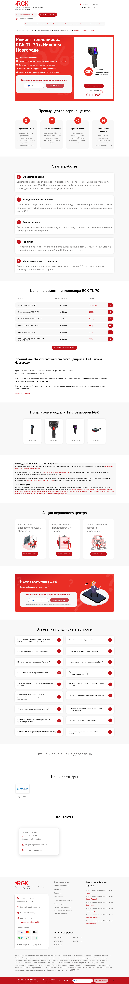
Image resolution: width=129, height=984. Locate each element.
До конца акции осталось (48, 980)
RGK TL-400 (58, 941)
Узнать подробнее (29, 554)
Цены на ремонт (93, 86)
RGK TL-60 (58, 945)
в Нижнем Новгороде (39, 8)
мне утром (87, 7)
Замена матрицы (78, 489)
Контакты (93, 24)
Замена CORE (109, 491)
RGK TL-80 (58, 937)
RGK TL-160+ (78, 941)
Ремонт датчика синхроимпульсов (55, 494)
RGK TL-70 (77, 937)
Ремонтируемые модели (63, 900)
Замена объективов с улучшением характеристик (45, 491)
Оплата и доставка (71, 24)
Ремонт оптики (38, 494)
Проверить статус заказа (26, 14)
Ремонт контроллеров (96, 491)
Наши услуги (59, 904)
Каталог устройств (43, 24)
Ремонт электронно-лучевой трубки (75, 491)
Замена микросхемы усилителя (95, 489)
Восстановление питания (23, 494)
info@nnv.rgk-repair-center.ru (34, 844)
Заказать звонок (47, 14)
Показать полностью (23, 393)
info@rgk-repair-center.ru (28, 907)
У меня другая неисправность (64, 347)
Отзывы (101, 24)
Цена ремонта (57, 24)
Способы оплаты (60, 914)
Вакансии (83, 24)
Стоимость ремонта (61, 882)
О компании (29, 24)
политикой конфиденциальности (58, 90)
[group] (22, 791)
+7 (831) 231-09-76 (90, 4)
